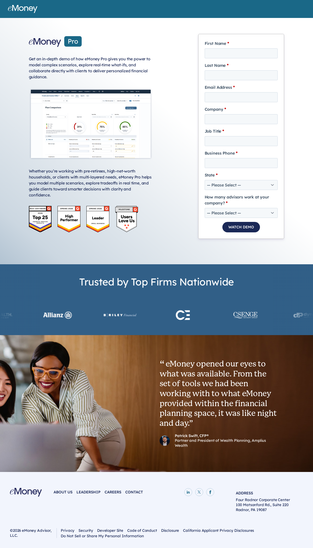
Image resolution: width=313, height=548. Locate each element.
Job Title (214, 131)
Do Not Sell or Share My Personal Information (102, 537)
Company (215, 109)
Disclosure (170, 530)
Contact (134, 492)
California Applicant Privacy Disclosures (218, 530)
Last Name (217, 65)
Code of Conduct (142, 530)
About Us (63, 492)
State (211, 175)
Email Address (220, 87)
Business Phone (221, 153)
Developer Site (110, 530)
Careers (113, 492)
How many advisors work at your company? (237, 199)
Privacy (67, 530)
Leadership (88, 492)
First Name (217, 43)
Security (85, 530)
